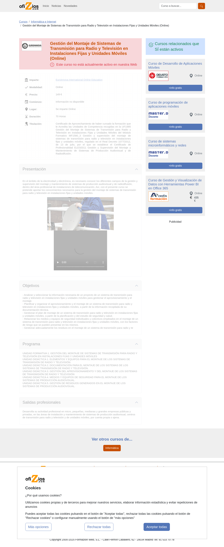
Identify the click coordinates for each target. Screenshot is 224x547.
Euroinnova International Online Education (79, 79)
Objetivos (31, 285)
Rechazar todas (99, 527)
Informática (112, 448)
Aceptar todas (156, 527)
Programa (31, 344)
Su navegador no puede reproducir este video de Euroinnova (80, 250)
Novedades (70, 5)
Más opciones (38, 527)
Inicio (46, 5)
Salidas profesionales (42, 402)
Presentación (34, 169)
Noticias (56, 5)
